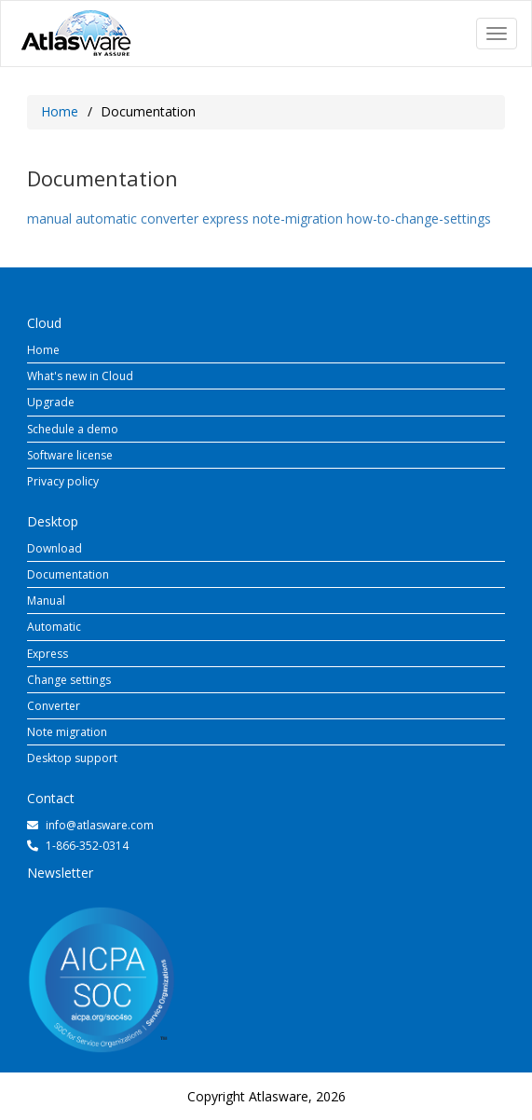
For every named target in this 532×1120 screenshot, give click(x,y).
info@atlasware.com (100, 825)
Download (54, 548)
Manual (46, 600)
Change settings (69, 680)
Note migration (67, 732)
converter (169, 218)
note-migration (297, 218)
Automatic (54, 627)
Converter (53, 706)
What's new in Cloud (80, 376)
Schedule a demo (72, 429)
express (225, 218)
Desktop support (72, 758)
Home (59, 111)
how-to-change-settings (419, 218)
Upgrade (51, 402)
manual (49, 218)
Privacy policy (63, 481)
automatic (106, 218)
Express (47, 654)
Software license (70, 455)
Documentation (68, 574)
